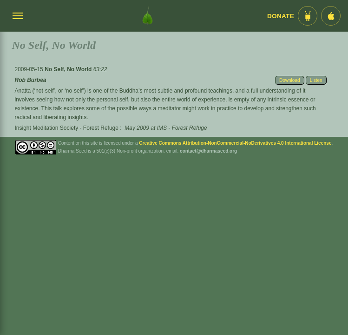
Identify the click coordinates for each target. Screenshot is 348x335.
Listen (316, 80)
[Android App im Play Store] (307, 16)
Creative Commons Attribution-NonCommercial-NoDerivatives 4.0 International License (235, 143)
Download (289, 80)
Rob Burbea (30, 80)
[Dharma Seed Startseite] (147, 16)
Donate (280, 16)
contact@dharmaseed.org (208, 151)
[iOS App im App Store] (331, 16)
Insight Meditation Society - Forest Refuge (66, 128)
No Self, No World (69, 69)
